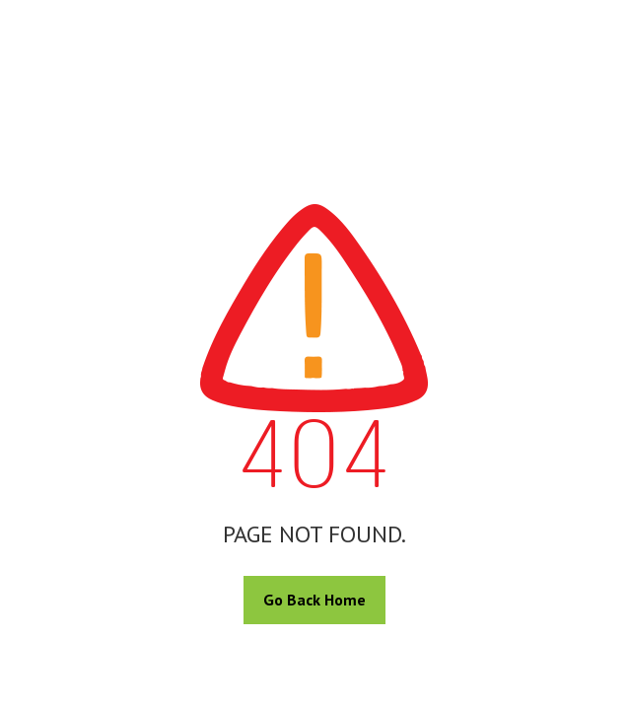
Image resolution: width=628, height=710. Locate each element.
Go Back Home (314, 599)
